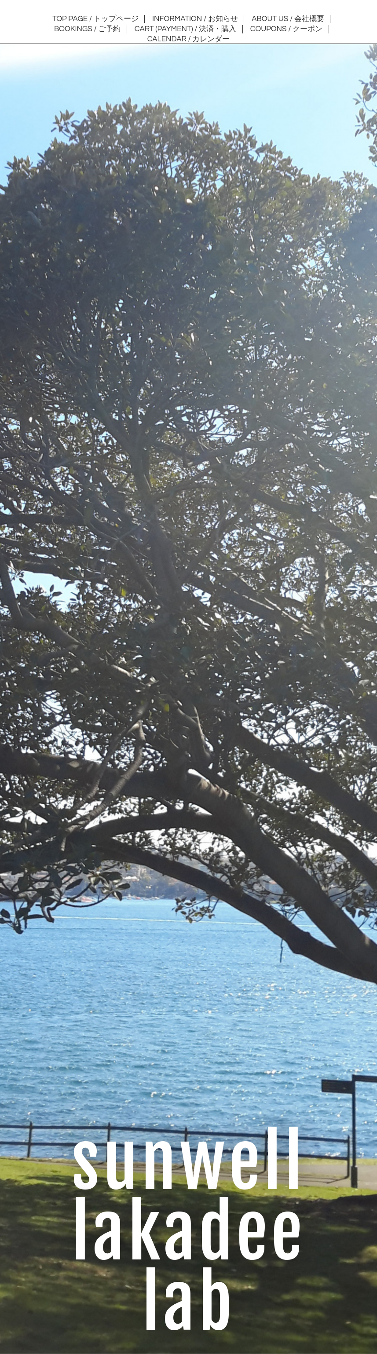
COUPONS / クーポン (286, 29)
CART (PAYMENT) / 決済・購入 (186, 29)
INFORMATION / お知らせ (195, 19)
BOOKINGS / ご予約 (87, 29)
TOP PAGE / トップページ (95, 19)
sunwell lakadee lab (189, 1232)
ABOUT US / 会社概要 (288, 19)
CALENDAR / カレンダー (188, 39)
